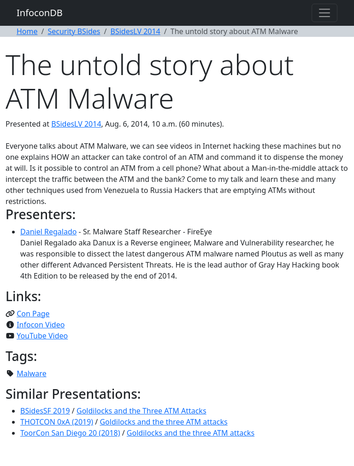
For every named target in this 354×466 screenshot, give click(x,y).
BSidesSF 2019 (45, 411)
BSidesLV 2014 (135, 31)
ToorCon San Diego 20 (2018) (70, 433)
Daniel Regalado (48, 232)
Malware (31, 373)
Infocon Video (41, 325)
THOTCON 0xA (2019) (56, 422)
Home (27, 31)
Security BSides (73, 31)
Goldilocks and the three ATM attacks (163, 422)
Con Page (33, 314)
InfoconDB (40, 12)
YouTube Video (42, 336)
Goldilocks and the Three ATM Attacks (141, 411)
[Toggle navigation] (324, 13)
